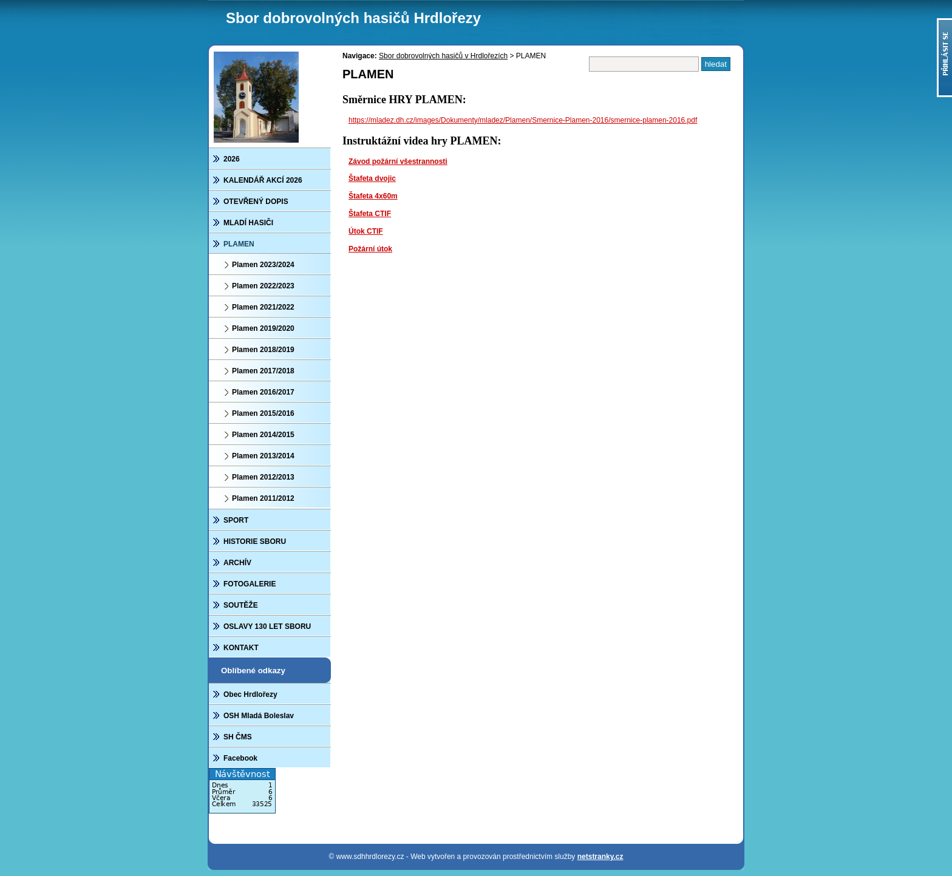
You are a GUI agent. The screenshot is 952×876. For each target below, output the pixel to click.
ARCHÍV (237, 563)
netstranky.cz (600, 856)
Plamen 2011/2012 (263, 498)
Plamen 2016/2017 (263, 392)
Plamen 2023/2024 (263, 264)
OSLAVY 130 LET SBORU (267, 626)
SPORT (235, 520)
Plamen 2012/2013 (263, 477)
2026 (231, 159)
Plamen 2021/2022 (263, 307)
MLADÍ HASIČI (248, 223)
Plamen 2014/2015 (263, 434)
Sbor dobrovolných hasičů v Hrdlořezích (443, 56)
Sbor (353, 18)
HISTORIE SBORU (254, 541)
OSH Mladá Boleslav (258, 715)
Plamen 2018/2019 (263, 349)
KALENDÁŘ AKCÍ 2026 (262, 180)
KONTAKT (241, 647)
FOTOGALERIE (249, 584)
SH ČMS (237, 737)
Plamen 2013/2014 (263, 456)
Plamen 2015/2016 (263, 413)
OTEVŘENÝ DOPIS (255, 201)
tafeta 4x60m (375, 196)
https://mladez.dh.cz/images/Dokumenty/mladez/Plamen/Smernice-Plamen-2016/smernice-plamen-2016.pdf (522, 120)
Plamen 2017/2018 (263, 371)
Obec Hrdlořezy (250, 694)
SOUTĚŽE (240, 605)
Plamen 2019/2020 (263, 328)
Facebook (240, 758)
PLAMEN (238, 244)
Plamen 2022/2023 (263, 286)
